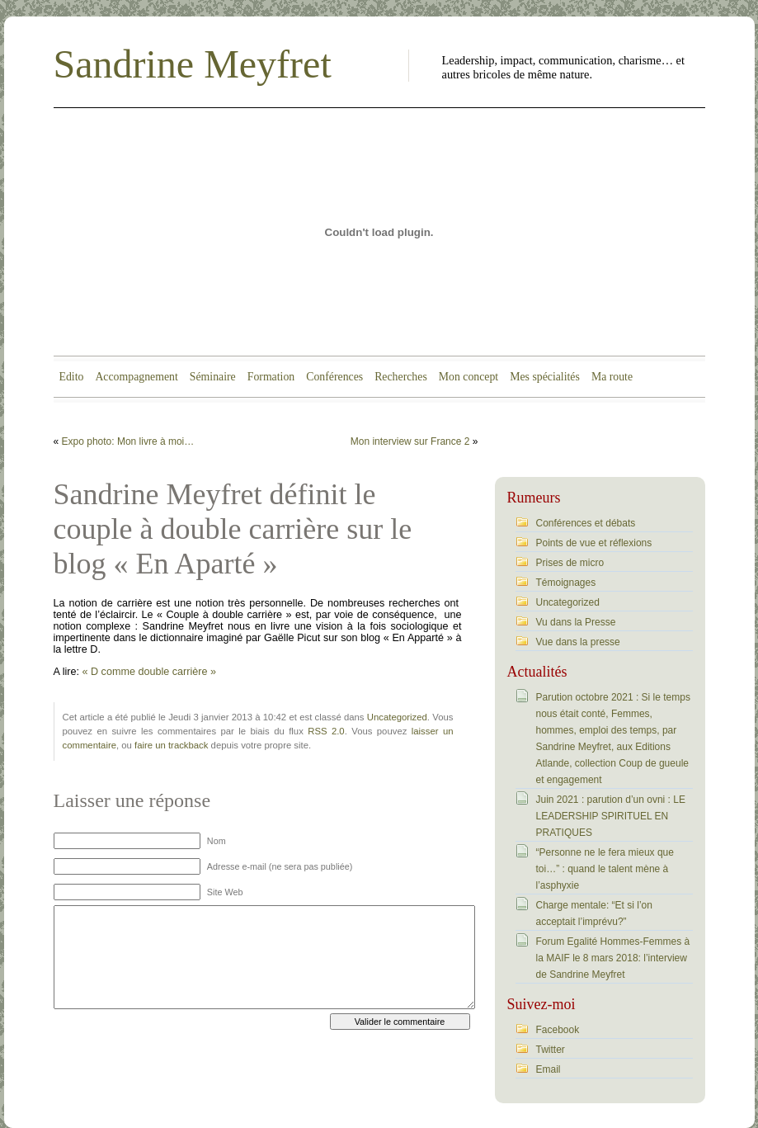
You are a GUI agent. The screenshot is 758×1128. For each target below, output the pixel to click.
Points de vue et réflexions (594, 543)
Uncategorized (397, 717)
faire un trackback (171, 745)
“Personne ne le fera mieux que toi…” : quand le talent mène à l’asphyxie (605, 869)
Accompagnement (136, 376)
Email (548, 1069)
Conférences (334, 376)
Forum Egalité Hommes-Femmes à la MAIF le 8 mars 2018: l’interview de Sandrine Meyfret (613, 958)
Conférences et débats (586, 523)
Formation (271, 376)
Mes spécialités (545, 376)
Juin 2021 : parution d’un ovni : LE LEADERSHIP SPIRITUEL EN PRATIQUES (610, 816)
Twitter (550, 1049)
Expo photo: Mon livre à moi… (128, 441)
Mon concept (468, 376)
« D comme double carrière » (147, 671)
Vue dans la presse (578, 642)
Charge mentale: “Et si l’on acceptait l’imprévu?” (594, 913)
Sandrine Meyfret (193, 64)
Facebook (558, 1030)
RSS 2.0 (326, 731)
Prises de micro (570, 563)
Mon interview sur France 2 (410, 441)
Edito (71, 376)
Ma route (612, 376)
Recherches (400, 376)
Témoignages (566, 582)
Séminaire (213, 376)
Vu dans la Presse (576, 622)
